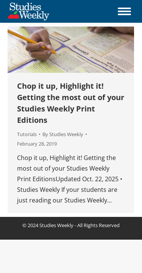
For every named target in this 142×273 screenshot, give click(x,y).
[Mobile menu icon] (124, 11)
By (62, 134)
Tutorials (27, 134)
